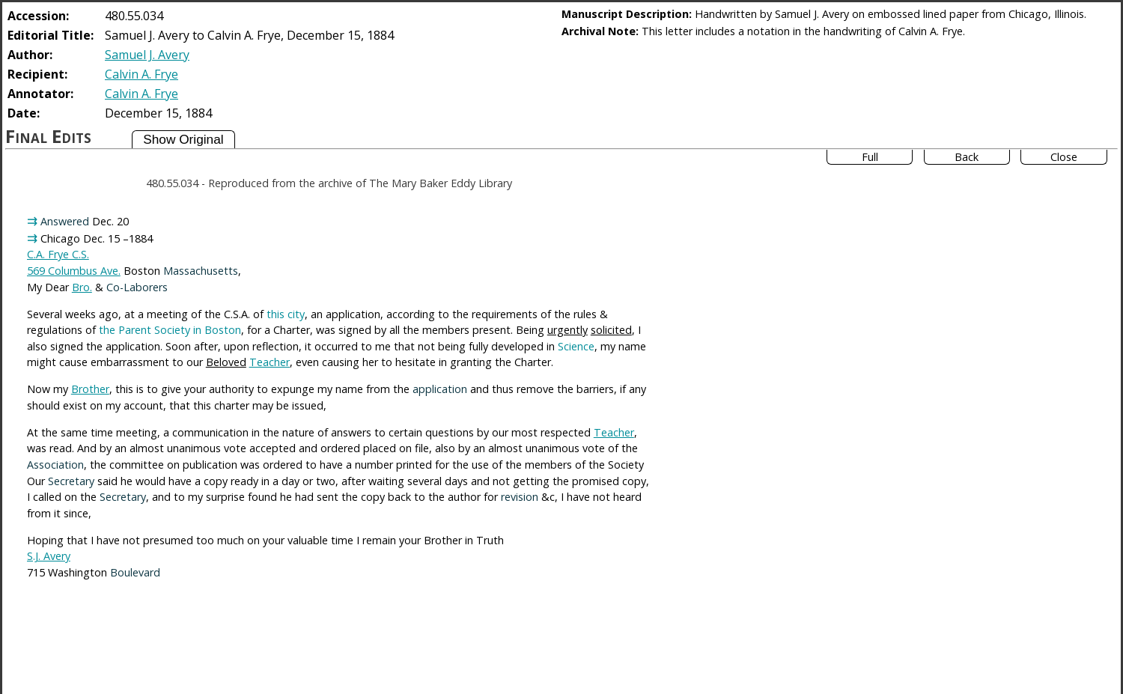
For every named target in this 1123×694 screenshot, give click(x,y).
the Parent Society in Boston (170, 330)
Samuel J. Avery (147, 54)
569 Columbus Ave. (74, 271)
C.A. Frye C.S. (58, 254)
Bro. (82, 287)
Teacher (269, 362)
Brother (90, 389)
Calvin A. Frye (141, 74)
